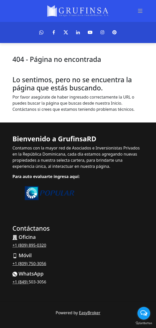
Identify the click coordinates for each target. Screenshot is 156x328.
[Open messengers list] (143, 313)
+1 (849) (20, 282)
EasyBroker (89, 313)
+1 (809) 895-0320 (29, 245)
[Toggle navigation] (140, 11)
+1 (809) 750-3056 (29, 263)
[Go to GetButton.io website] (144, 322)
